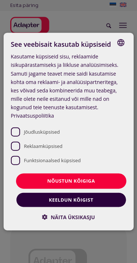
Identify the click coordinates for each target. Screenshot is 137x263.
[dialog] (68, 131)
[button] (68, 217)
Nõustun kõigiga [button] (71, 181)
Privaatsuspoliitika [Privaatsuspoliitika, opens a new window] (32, 115)
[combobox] (121, 42)
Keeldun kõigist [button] (71, 199)
